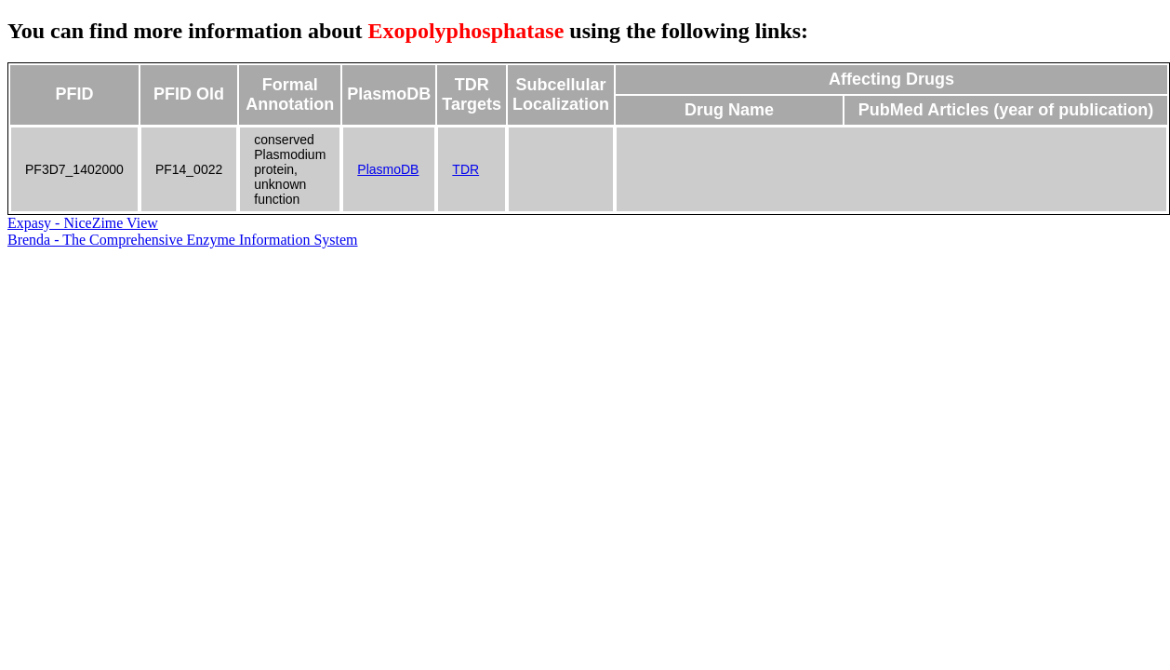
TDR (465, 169)
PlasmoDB (388, 169)
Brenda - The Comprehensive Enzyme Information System (182, 240)
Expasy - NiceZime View (82, 223)
